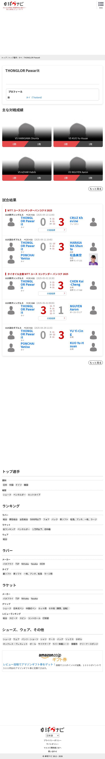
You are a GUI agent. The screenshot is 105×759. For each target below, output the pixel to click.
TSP (17, 563)
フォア (46, 519)
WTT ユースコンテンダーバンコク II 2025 (29, 210)
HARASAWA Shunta (76, 245)
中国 (11, 484)
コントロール (34, 618)
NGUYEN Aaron (76, 307)
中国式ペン (31, 608)
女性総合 (24, 519)
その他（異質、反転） (59, 608)
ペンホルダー (19, 494)
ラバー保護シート (61, 643)
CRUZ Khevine (76, 219)
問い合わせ (52, 751)
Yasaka (34, 563)
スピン (23, 618)
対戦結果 (51, 230)
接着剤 (74, 643)
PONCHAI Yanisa (27, 256)
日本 (5, 484)
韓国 (26, 484)
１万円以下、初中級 (41, 529)
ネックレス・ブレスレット (15, 643)
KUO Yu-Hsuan (77, 344)
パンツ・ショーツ (30, 639)
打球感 (46, 618)
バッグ (60, 639)
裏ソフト (7, 573)
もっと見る (95, 188)
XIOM (42, 563)
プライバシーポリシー (52, 740)
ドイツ (19, 484)
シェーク (7, 494)
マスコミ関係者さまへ (52, 747)
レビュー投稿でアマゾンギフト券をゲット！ (29, 664)
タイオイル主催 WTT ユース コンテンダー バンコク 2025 (37, 274)
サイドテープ (44, 643)
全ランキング (9, 529)
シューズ (7, 639)
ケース (52, 639)
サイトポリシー (52, 744)
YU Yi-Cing (76, 332)
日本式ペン (18, 608)
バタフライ (8, 563)
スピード (13, 618)
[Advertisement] (52, 32)
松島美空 (76, 255)
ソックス (69, 639)
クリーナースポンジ (89, 643)
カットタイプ (34, 494)
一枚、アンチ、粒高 (33, 573)
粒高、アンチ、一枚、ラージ (83, 519)
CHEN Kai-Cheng (77, 283)
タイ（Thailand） (34, 97)
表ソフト (64, 519)
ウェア (16, 639)
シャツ (43, 639)
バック (55, 519)
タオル (79, 639)
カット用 (42, 608)
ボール (33, 643)
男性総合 (13, 519)
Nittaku (25, 563)
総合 (5, 519)
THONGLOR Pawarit (28, 221)
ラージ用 (48, 573)
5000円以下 (35, 519)
